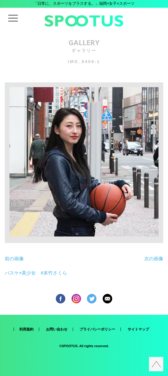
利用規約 (26, 329)
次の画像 (153, 258)
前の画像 (14, 258)
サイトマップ (138, 329)
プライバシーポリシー (97, 329)
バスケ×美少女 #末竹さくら (36, 272)
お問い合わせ (56, 329)
